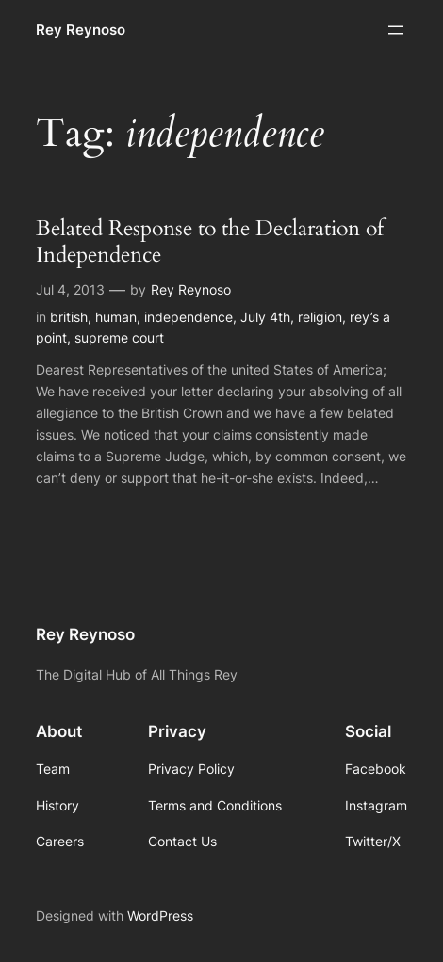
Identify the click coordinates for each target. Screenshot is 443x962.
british (69, 317)
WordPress (160, 915)
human (116, 317)
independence (188, 317)
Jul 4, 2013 (70, 289)
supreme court (119, 337)
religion (320, 317)
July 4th (265, 317)
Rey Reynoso (80, 30)
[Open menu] (396, 30)
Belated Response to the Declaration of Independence (210, 242)
